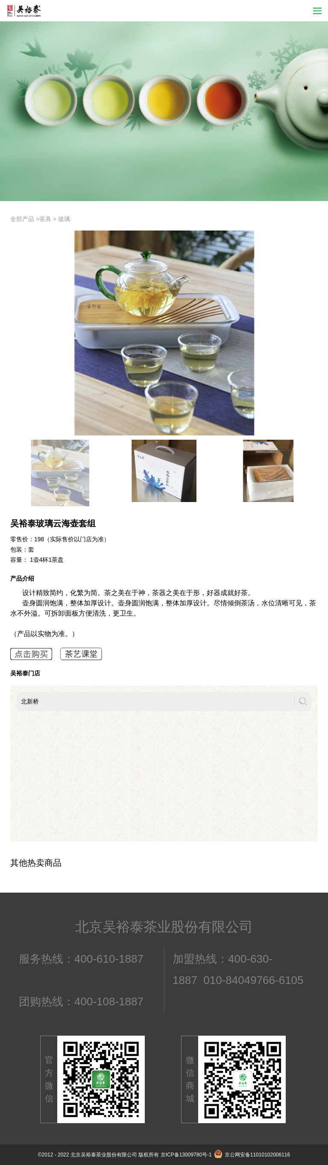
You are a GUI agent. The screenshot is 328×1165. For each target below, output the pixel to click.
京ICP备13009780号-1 (186, 1155)
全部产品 (22, 219)
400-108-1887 (109, 1001)
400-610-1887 (109, 958)
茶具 (45, 219)
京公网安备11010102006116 (252, 1155)
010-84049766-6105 (253, 980)
